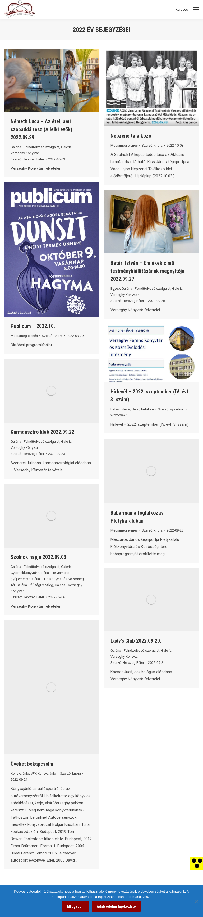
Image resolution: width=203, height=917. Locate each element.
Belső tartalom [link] (143, 409)
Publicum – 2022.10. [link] (33, 326)
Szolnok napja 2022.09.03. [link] (39, 557)
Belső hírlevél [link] (120, 409)
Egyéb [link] (115, 289)
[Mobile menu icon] (196, 9)
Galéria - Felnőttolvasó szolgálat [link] (35, 147)
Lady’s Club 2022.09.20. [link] (135, 641)
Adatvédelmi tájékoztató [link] (116, 906)
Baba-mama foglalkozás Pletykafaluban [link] (136, 517)
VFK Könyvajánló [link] (43, 773)
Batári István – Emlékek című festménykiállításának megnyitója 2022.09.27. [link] (147, 271)
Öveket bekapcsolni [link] (32, 764)
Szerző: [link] (27, 159)
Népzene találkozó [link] (130, 136)
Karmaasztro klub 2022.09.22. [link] (43, 432)
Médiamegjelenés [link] (124, 145)
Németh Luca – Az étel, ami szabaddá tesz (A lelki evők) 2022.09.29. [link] (41, 129)
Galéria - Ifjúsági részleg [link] (34, 585)
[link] (196, 863)
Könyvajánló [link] (20, 773)
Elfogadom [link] (76, 906)
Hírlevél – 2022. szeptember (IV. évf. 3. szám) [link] (150, 395)
